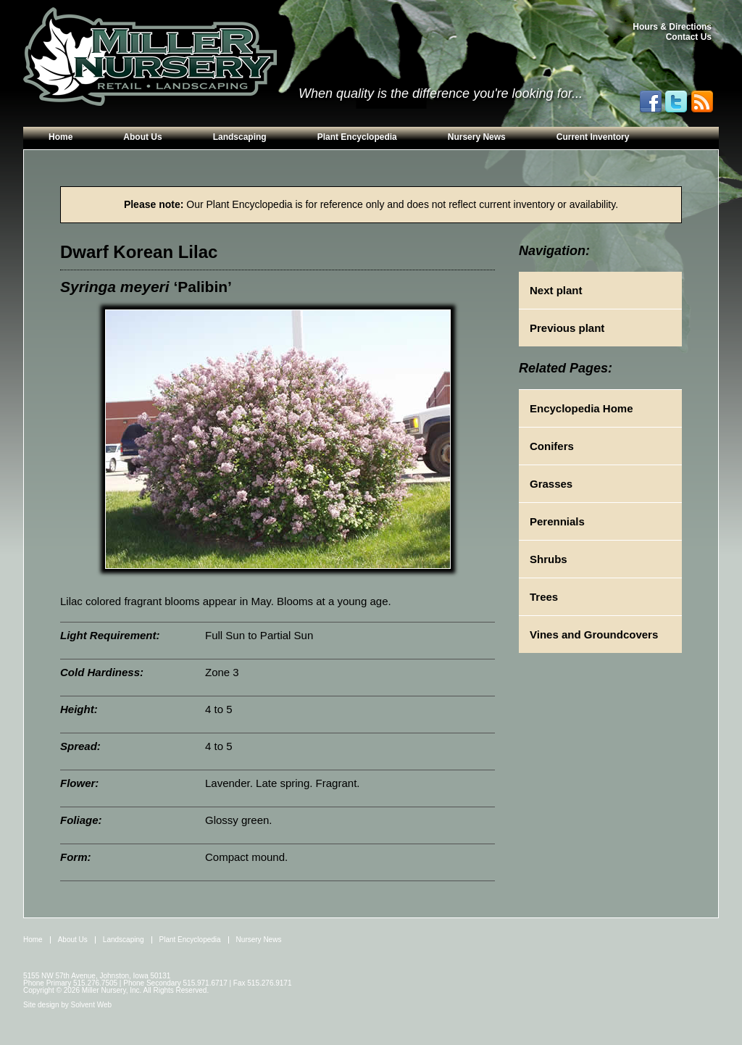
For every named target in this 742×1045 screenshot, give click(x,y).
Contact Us (689, 37)
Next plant (556, 290)
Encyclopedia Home (581, 408)
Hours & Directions (672, 27)
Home (60, 137)
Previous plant (567, 328)
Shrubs (548, 559)
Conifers (552, 446)
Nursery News (477, 137)
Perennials (557, 521)
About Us (142, 137)
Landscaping (240, 137)
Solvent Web (91, 1005)
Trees (544, 597)
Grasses (551, 484)
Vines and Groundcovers (594, 634)
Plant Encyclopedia (357, 137)
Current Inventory (593, 137)
